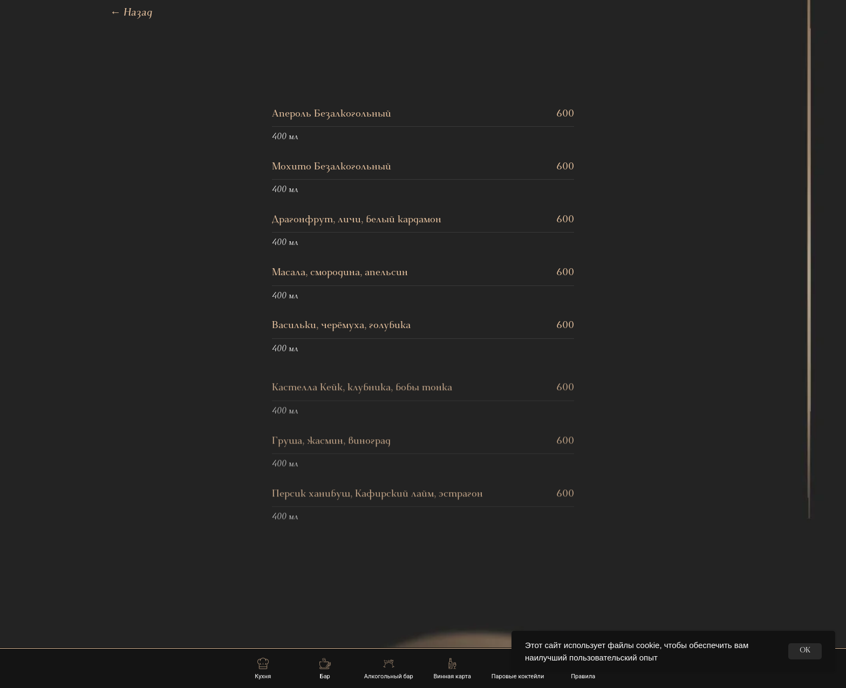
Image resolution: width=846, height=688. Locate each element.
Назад (131, 13)
